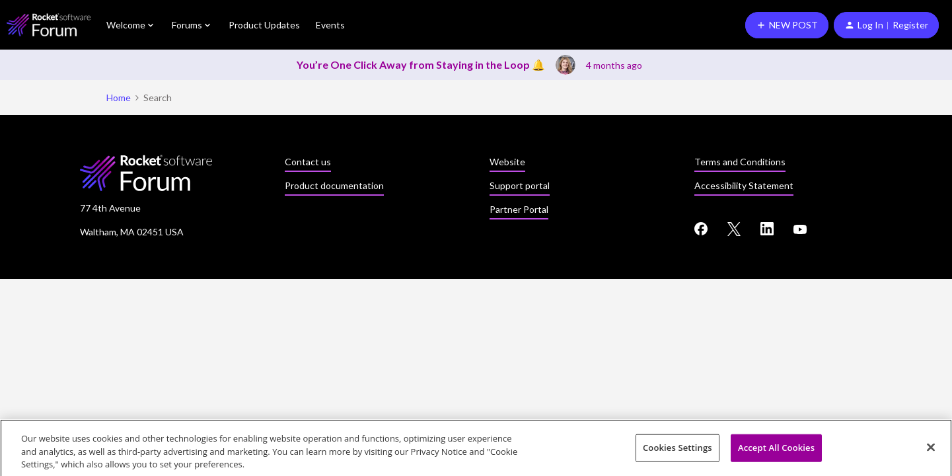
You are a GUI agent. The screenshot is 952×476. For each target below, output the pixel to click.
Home (118, 97)
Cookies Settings (677, 451)
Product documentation (334, 185)
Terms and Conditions (740, 161)
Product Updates (264, 24)
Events (330, 24)
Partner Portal (519, 209)
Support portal (520, 185)
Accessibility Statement (743, 185)
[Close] (930, 450)
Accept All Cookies (776, 451)
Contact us (308, 161)
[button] (786, 25)
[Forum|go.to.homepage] (49, 24)
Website (507, 161)
